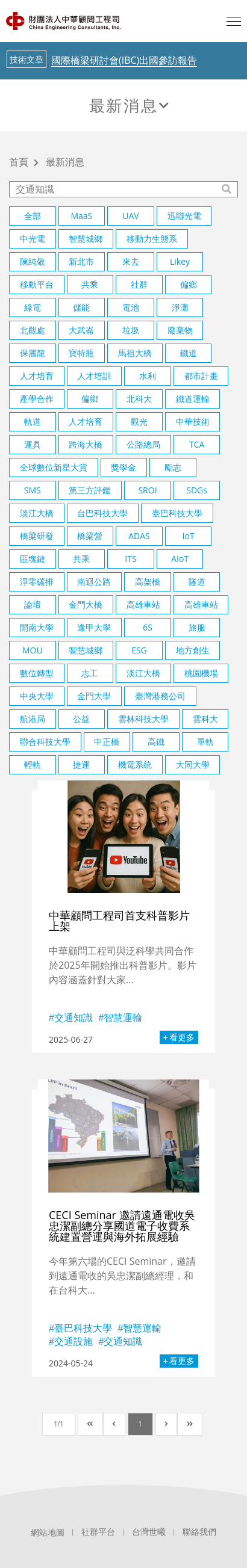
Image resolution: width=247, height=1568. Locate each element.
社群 (139, 284)
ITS (130, 558)
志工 (89, 673)
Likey (180, 261)
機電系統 (135, 764)
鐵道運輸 (193, 398)
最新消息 (123, 105)
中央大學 (37, 696)
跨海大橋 (85, 444)
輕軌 (32, 764)
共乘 (89, 284)
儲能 (81, 307)
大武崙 (81, 330)
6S (147, 627)
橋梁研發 (37, 536)
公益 (81, 718)
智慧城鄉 (85, 238)
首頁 (18, 162)
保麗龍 (32, 353)
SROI (147, 490)
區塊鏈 (32, 558)
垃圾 (130, 330)
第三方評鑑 (90, 490)
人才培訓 (94, 375)
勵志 (172, 467)
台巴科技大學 (102, 513)
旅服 (197, 627)
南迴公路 (94, 581)
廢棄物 (180, 330)
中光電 (32, 238)
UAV (130, 215)
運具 (32, 444)
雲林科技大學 (143, 718)
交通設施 (73, 1341)
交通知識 (73, 1017)
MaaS (81, 215)
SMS (32, 490)
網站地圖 (47, 1532)
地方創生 (193, 650)
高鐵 (156, 741)
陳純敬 (32, 261)
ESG (139, 650)
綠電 (32, 307)
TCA (196, 444)
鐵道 (188, 353)
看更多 (182, 1037)
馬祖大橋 (135, 353)
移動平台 (37, 284)
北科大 (139, 398)
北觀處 (32, 330)
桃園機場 (201, 673)
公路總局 (143, 444)
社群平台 (98, 1532)
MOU (32, 650)
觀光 (139, 421)
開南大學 (37, 627)
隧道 (197, 581)
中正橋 (106, 741)
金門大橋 (85, 604)
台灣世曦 (149, 1532)
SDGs (196, 490)
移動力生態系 (152, 238)
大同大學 (193, 764)
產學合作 (37, 398)
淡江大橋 (37, 513)
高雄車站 (143, 604)
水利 (147, 375)
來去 (130, 261)
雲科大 (205, 718)
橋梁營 (89, 536)
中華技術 (193, 421)
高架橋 (147, 581)
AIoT (180, 558)
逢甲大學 (94, 627)
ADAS (139, 536)
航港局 (32, 718)
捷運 (81, 764)
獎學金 (123, 467)
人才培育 (37, 375)
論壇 (32, 604)
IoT (189, 536)
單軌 (205, 741)
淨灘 (180, 307)
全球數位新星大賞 (53, 467)
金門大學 (94, 696)
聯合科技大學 (45, 741)
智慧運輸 (123, 1017)
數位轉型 (37, 673)
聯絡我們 (199, 1532)
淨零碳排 (37, 581)
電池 (130, 307)
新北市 (81, 261)
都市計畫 (201, 375)
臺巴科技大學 (177, 513)
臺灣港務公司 (160, 696)
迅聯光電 (184, 215)
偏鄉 (188, 284)
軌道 (32, 421)
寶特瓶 (81, 353)
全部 (32, 215)
